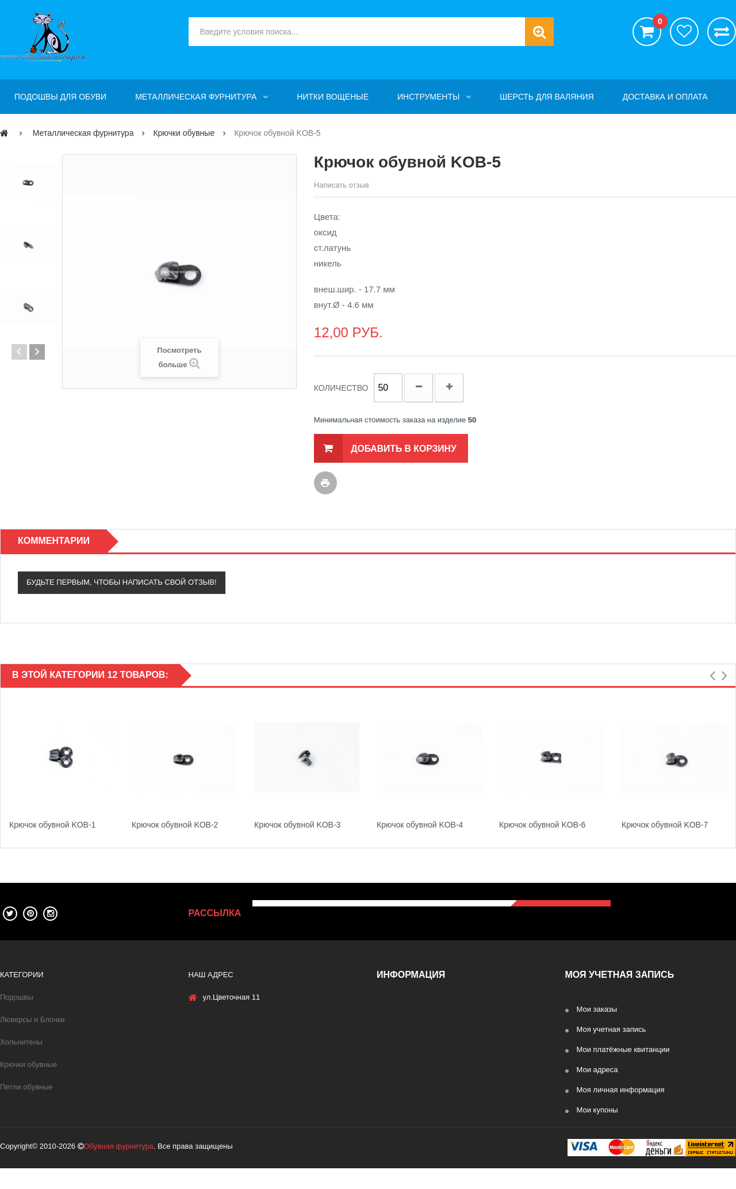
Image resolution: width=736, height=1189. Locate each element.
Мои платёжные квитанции (623, 1049)
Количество (341, 387)
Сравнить (721, 31)
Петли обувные (26, 1087)
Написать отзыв (341, 185)
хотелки (684, 31)
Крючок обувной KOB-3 (297, 824)
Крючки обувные (28, 1064)
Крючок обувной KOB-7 (665, 824)
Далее (37, 352)
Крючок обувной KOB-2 (175, 824)
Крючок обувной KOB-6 (542, 824)
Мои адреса (597, 1069)
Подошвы (16, 997)
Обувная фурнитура (119, 1167)
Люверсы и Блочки (32, 1019)
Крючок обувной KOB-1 (52, 824)
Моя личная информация (621, 1089)
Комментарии (54, 541)
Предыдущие (19, 352)
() (657, 23)
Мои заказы (597, 1009)
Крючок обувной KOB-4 (420, 824)
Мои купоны (597, 1110)
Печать (325, 482)
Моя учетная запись (611, 1029)
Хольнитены (21, 1042)
